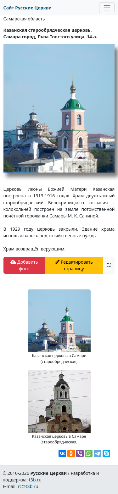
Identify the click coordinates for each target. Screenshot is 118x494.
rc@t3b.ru (28, 486)
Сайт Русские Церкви (27, 8)
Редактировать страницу (74, 265)
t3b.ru (35, 480)
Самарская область (24, 19)
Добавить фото (24, 265)
